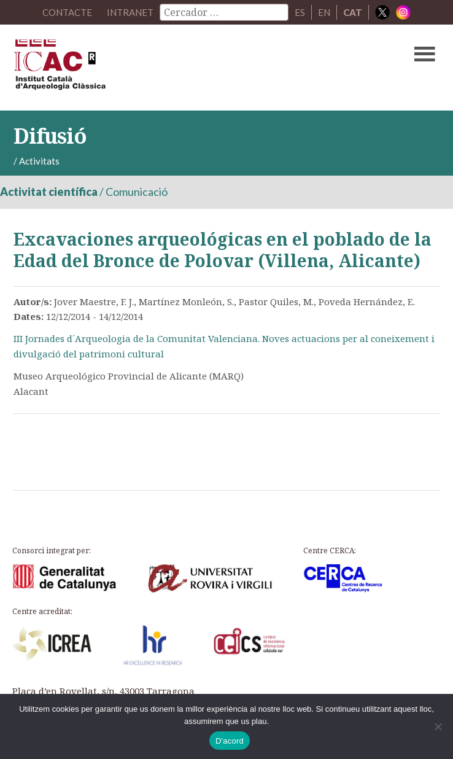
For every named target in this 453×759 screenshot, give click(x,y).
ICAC (181, 67)
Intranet (130, 12)
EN (324, 12)
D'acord (229, 740)
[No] (438, 726)
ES (300, 12)
